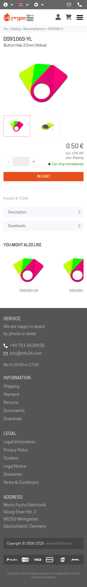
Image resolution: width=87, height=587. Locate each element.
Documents (14, 410)
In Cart (43, 176)
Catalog (15, 29)
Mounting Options (34, 29)
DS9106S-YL (56, 29)
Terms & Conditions (21, 482)
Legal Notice (14, 466)
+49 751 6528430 (27, 345)
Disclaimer (12, 474)
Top (5, 29)
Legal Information (19, 441)
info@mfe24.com (26, 353)
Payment (11, 394)
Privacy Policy (15, 449)
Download (12, 418)
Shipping (11, 386)
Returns (10, 402)
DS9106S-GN (28, 290)
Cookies (10, 458)
